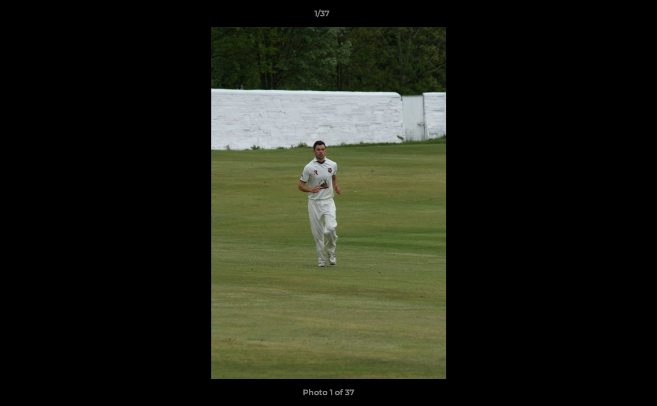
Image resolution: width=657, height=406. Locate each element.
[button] (609, 16)
